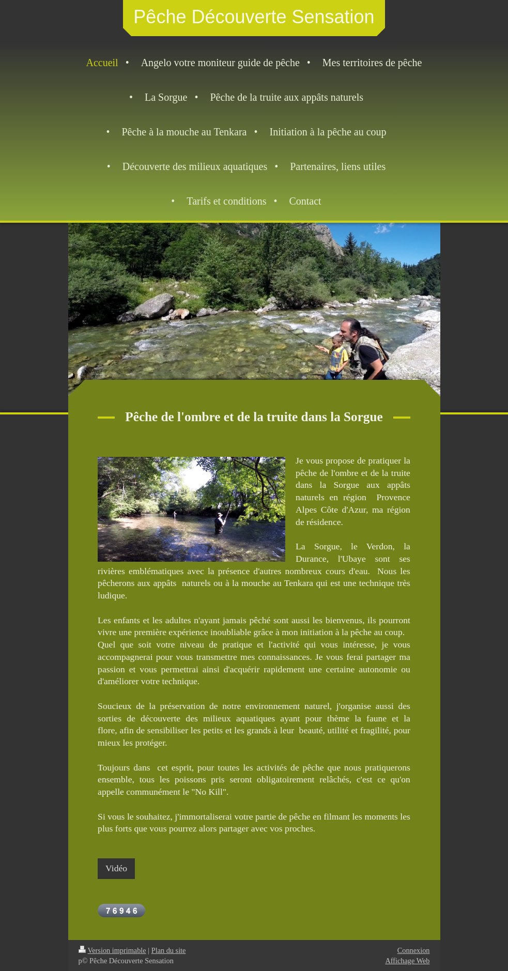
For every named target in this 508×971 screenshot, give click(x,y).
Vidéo (116, 868)
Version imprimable (112, 950)
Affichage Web (407, 961)
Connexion (413, 950)
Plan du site (168, 950)
